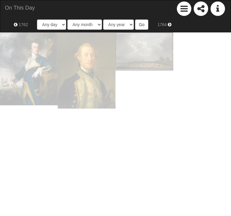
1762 (21, 24)
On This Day (20, 8)
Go (142, 24)
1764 (164, 24)
